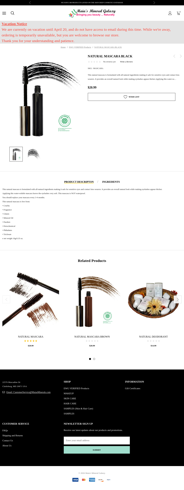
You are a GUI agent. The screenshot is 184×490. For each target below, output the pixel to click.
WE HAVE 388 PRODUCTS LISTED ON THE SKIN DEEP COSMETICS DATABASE (92, 2)
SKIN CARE (70, 398)
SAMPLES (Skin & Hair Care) (78, 408)
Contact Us (7, 440)
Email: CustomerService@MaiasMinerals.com (28, 392)
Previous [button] (30, 2)
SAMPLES (69, 413)
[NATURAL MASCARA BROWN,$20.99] (92, 300)
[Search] (12, 13)
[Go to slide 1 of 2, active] (90, 359)
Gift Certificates (132, 388)
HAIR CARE (70, 403)
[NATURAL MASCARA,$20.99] (30, 300)
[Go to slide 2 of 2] (94, 359)
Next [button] (154, 2)
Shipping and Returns (12, 435)
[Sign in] (170, 13)
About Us (6, 445)
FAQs (5, 430)
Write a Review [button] (126, 61)
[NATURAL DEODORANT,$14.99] (153, 300)
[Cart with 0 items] (179, 13)
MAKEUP (69, 393)
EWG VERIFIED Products (76, 388)
